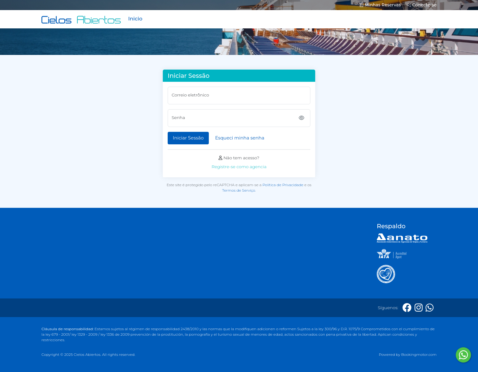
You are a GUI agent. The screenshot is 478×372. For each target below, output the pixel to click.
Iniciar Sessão (188, 138)
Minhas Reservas (380, 5)
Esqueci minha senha (239, 138)
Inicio (135, 19)
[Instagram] (419, 307)
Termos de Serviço (238, 190)
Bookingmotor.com (419, 354)
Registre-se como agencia (239, 166)
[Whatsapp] (429, 307)
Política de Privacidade (282, 184)
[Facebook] (407, 307)
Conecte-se (422, 5)
